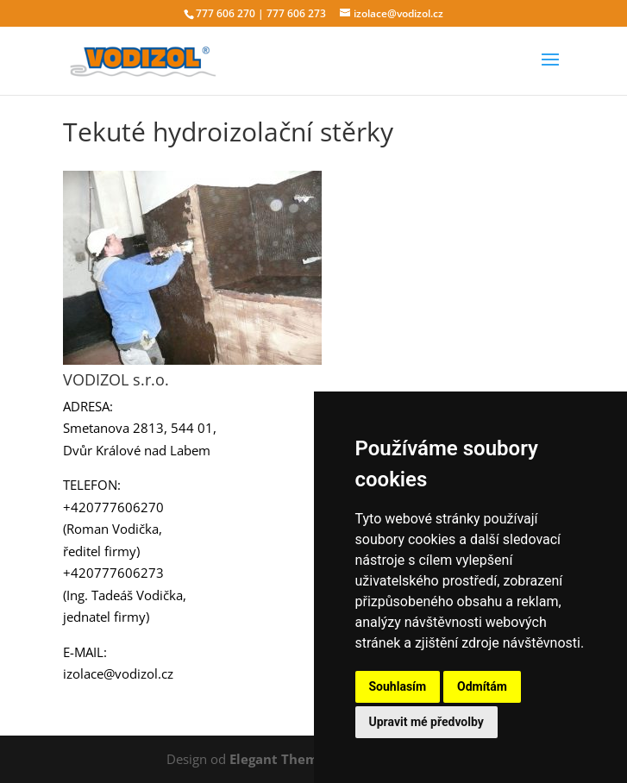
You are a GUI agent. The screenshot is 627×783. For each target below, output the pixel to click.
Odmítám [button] (482, 686)
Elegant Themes (280, 758)
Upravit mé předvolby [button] (426, 722)
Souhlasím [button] (398, 686)
